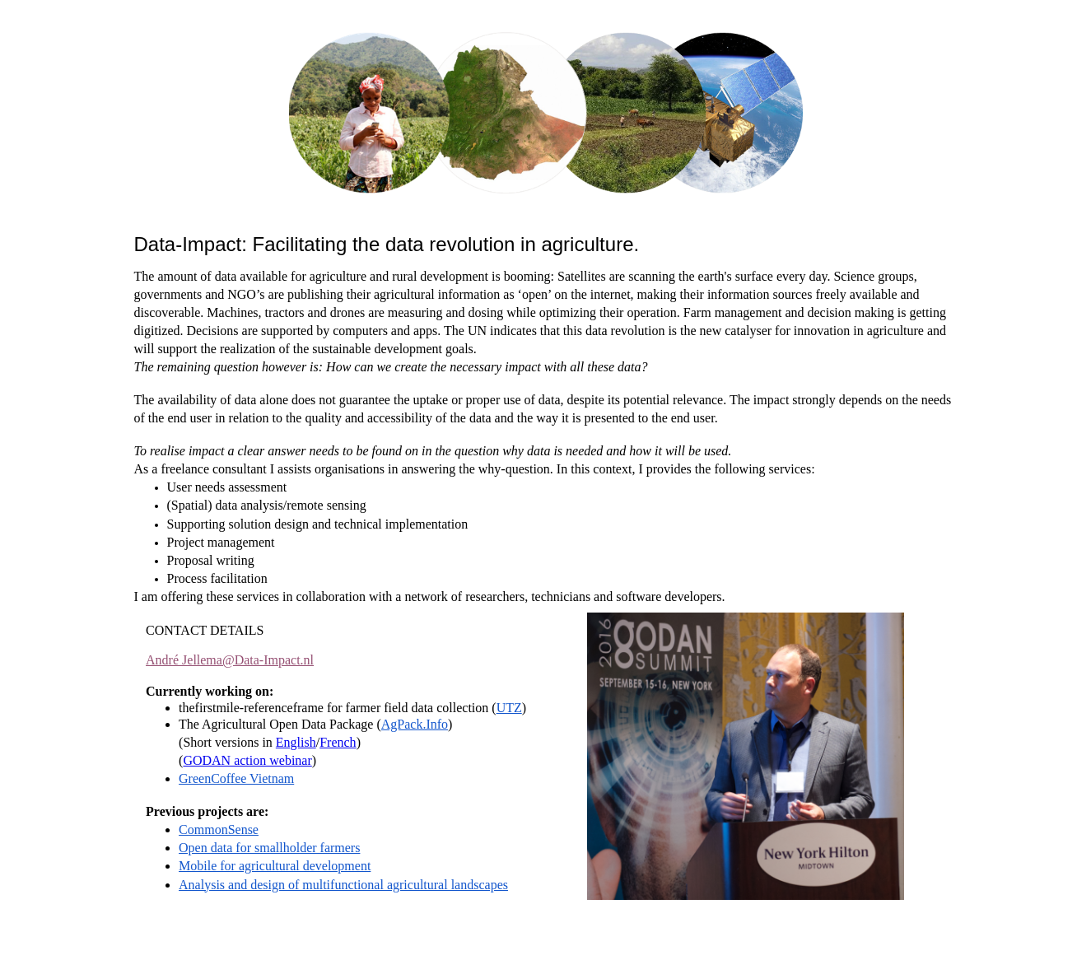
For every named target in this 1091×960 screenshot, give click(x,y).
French (337, 742)
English (296, 742)
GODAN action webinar (247, 760)
